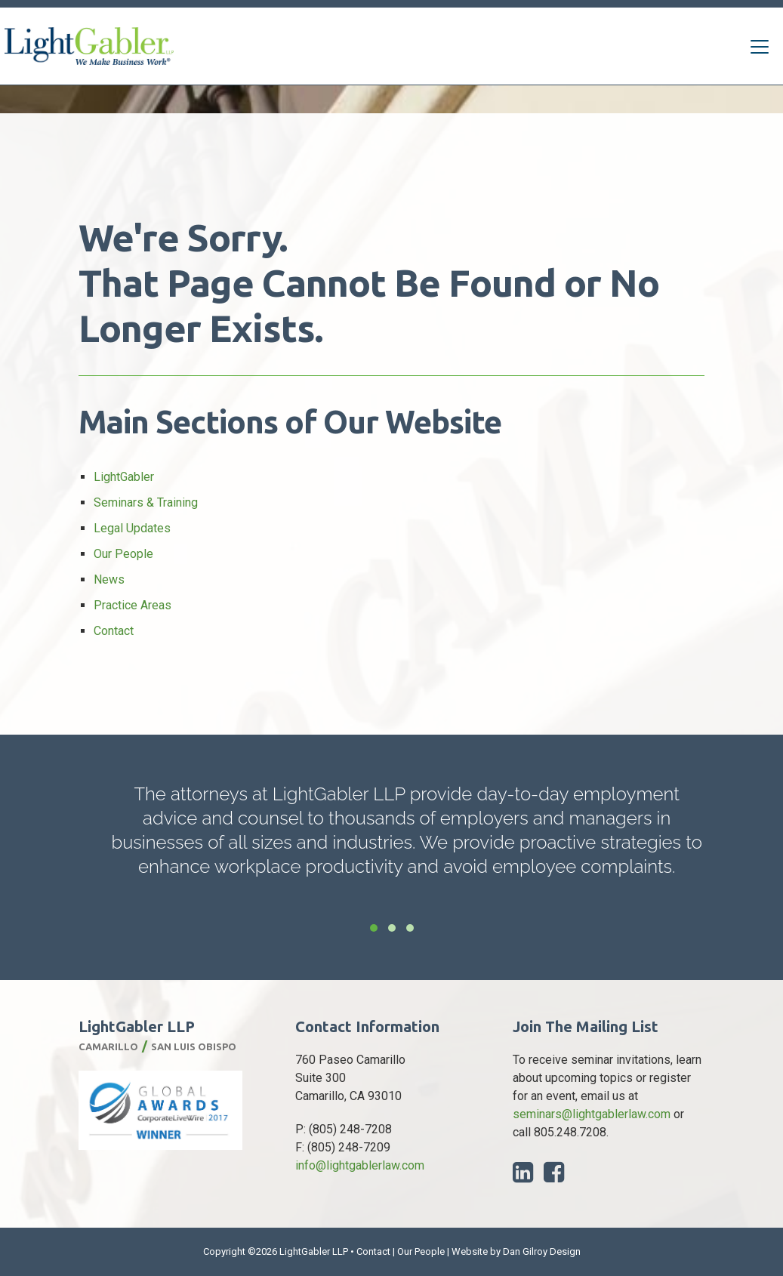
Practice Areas (132, 605)
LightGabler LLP (313, 1251)
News (109, 579)
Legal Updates (132, 528)
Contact (114, 631)
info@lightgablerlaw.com (359, 1165)
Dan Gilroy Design (542, 1251)
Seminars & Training (146, 502)
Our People (123, 554)
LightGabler (124, 477)
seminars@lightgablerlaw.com (591, 1114)
